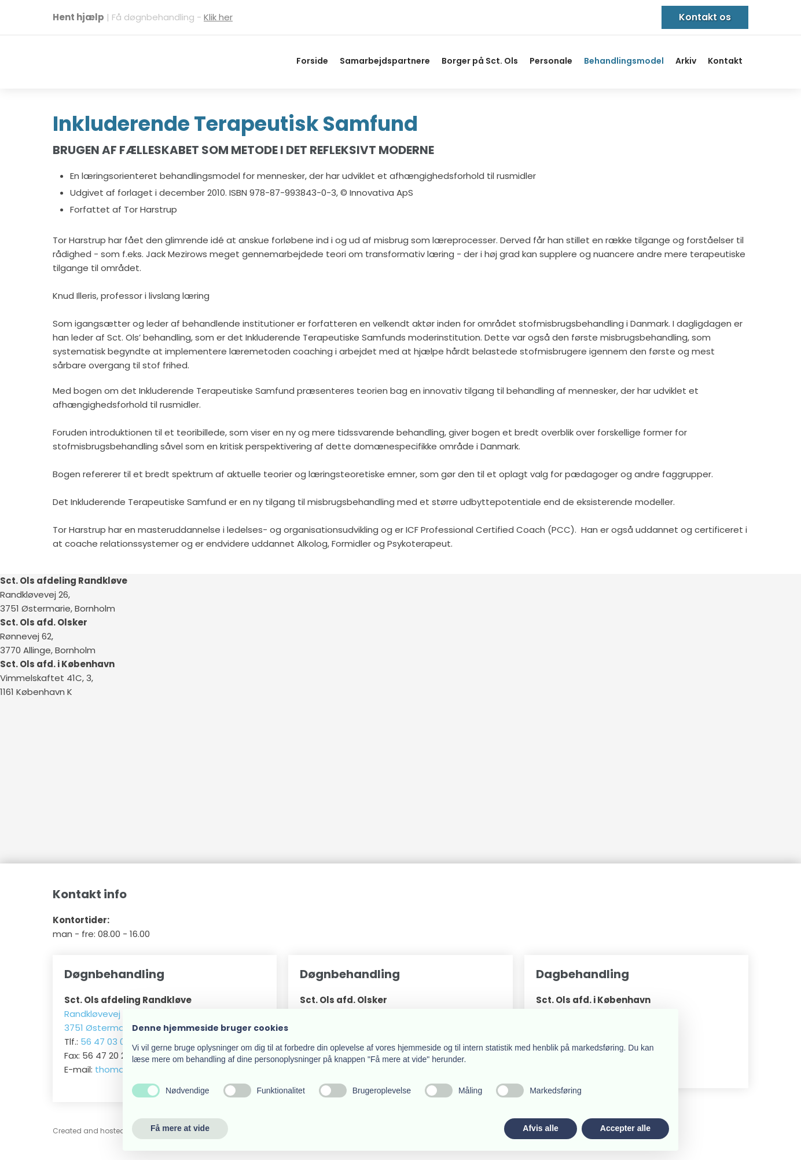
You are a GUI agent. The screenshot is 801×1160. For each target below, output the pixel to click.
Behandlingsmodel (624, 61)
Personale (551, 61)
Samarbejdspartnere (385, 61)
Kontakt (725, 61)
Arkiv (685, 61)
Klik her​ (218, 17)
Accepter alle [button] (625, 1128)
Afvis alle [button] (540, 1128)
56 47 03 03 (105, 1041)
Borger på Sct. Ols (480, 61)
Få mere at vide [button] (180, 1128)
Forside (312, 61)
